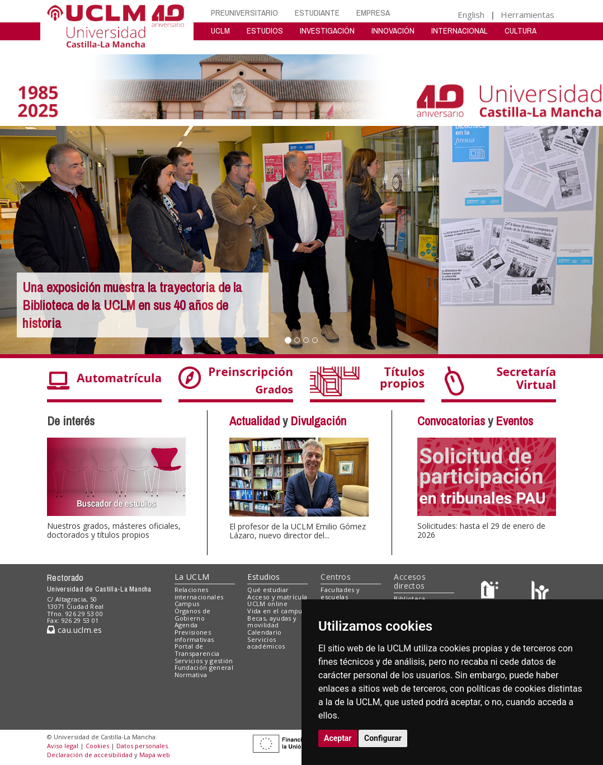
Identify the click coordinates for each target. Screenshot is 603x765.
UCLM (220, 30)
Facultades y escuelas (340, 593)
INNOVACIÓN (392, 30)
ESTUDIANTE (317, 12)
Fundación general (204, 667)
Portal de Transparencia (197, 650)
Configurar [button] (383, 738)
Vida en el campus (276, 611)
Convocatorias (451, 420)
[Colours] (540, 591)
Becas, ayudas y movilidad (271, 622)
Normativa (191, 674)
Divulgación (318, 420)
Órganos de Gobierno (193, 614)
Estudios (263, 576)
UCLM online (267, 603)
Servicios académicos (266, 643)
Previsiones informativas (194, 636)
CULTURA (520, 30)
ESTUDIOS (265, 30)
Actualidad (254, 420)
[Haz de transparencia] (491, 591)
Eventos (514, 420)
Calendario (264, 632)
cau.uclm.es (74, 630)
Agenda (186, 625)
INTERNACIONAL (459, 30)
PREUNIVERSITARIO (244, 12)
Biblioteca (409, 598)
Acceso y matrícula (277, 597)
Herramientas (527, 14)
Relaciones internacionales (199, 593)
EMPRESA (373, 12)
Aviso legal (62, 745)
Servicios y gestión (204, 660)
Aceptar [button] (338, 738)
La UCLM (192, 576)
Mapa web (154, 754)
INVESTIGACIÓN (327, 30)
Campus (187, 603)
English (471, 14)
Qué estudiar (268, 589)
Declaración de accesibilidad (90, 754)
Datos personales (142, 745)
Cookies (97, 745)
